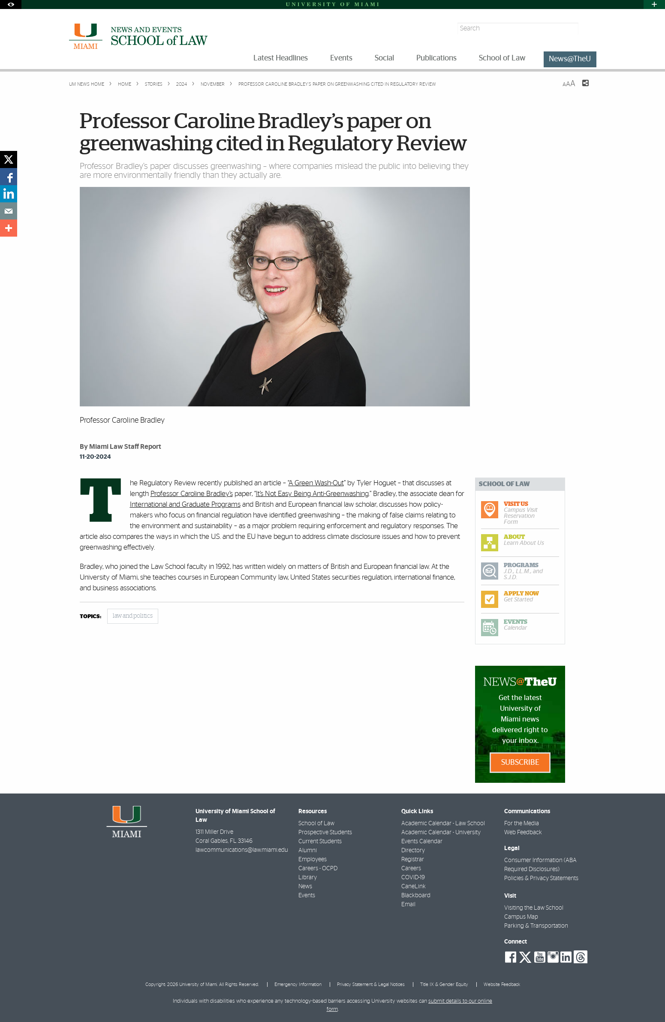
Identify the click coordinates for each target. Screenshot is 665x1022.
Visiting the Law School (533, 908)
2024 (181, 84)
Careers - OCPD (317, 869)
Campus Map (521, 917)
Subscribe (520, 762)
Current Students (320, 842)
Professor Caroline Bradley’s (191, 493)
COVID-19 (413, 878)
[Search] (588, 28)
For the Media (521, 824)
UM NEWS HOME (86, 84)
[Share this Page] (580, 88)
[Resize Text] (569, 84)
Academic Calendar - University (441, 833)
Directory (413, 851)
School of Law (316, 824)
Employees (312, 860)
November (212, 84)
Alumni (307, 851)
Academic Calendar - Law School (443, 824)
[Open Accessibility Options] (10, 4)
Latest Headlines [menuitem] (280, 58)
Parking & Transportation (536, 926)
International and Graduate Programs (185, 504)
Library (307, 878)
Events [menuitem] (341, 58)
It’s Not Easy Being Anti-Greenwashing (312, 493)
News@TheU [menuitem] (570, 59)
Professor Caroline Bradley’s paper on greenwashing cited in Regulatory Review (337, 84)
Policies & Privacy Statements (541, 878)
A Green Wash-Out (316, 483)
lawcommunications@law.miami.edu (242, 850)
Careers (411, 869)
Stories (153, 84)
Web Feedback (523, 833)
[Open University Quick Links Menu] (654, 4)
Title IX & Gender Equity (444, 984)
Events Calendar (421, 842)
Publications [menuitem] (436, 58)
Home (124, 84)
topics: (90, 616)
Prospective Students (325, 833)
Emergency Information (298, 984)
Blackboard (415, 896)
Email (408, 905)
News (305, 887)
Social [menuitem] (384, 58)
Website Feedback (502, 984)
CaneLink (413, 887)
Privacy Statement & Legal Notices (371, 984)
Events (306, 896)
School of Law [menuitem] (502, 58)
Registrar (412, 860)
